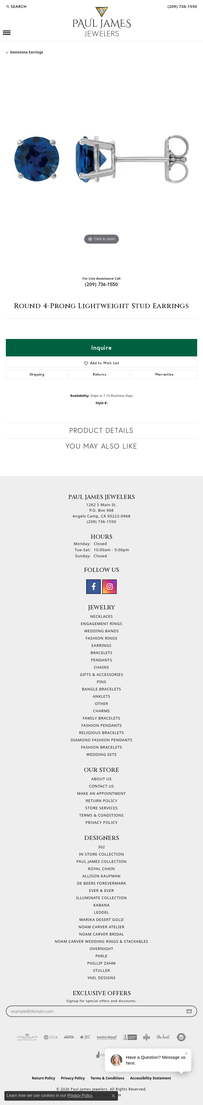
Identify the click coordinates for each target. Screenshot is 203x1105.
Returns (99, 374)
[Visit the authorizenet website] (181, 1037)
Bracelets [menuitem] (102, 652)
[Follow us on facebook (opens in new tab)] (93, 586)
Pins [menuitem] (101, 681)
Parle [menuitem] (102, 955)
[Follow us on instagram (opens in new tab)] (109, 586)
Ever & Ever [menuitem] (101, 890)
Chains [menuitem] (101, 667)
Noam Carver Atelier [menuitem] (102, 926)
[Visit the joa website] (101, 1054)
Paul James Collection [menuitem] (101, 861)
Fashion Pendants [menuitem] (101, 725)
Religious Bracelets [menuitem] (101, 732)
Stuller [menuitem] (101, 970)
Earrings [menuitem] (101, 645)
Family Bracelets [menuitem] (101, 718)
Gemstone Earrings (26, 52)
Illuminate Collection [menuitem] (101, 897)
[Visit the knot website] (163, 1037)
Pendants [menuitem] (101, 660)
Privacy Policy (101, 822)
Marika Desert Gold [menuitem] (101, 919)
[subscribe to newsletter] (189, 1011)
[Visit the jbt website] (85, 1037)
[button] (16, 6)
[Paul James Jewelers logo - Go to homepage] (102, 21)
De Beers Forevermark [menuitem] (101, 883)
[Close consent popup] (113, 1095)
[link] (181, 6)
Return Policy (101, 800)
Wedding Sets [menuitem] (102, 754)
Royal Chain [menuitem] (101, 868)
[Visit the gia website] (51, 1037)
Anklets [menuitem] (101, 696)
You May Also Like (101, 446)
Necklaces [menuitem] (101, 616)
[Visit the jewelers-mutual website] (107, 1037)
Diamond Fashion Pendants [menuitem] (101, 739)
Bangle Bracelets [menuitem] (101, 689)
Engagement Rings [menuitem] (101, 623)
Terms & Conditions (101, 815)
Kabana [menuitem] (101, 905)
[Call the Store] (101, 521)
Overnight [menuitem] (101, 948)
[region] (101, 167)
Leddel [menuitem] (101, 912)
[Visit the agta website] (68, 1037)
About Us (101, 778)
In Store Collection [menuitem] (101, 854)
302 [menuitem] (101, 846)
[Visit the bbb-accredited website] (130, 1037)
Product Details (101, 430)
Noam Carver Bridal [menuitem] (101, 934)
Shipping (36, 374)
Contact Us (101, 786)
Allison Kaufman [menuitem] (101, 876)
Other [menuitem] (101, 703)
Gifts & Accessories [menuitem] (101, 674)
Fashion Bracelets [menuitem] (101, 747)
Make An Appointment (101, 793)
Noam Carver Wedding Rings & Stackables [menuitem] (101, 941)
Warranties (164, 374)
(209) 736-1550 (101, 284)
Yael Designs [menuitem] (101, 977)
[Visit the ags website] (27, 1037)
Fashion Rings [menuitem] (101, 638)
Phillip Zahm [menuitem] (101, 963)
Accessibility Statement (150, 1078)
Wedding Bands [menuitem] (101, 630)
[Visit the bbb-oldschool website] (146, 1037)
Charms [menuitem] (101, 710)
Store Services (101, 808)
